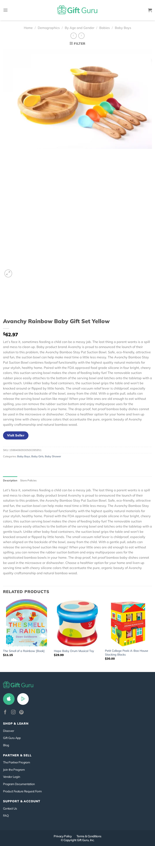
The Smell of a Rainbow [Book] (24, 651)
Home (28, 28)
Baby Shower (53, 456)
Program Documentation (19, 784)
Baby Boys (123, 28)
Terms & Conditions (88, 836)
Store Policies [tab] (28, 480)
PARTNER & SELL (17, 755)
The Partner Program (16, 762)
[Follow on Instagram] (13, 712)
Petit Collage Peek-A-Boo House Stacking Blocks (126, 652)
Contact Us (10, 808)
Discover (8, 731)
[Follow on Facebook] (5, 712)
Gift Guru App (12, 738)
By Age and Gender (79, 28)
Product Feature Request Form (22, 791)
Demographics (49, 28)
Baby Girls (37, 456)
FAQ (6, 815)
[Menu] (5, 10)
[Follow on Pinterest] (21, 712)
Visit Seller (16, 435)
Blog (6, 745)
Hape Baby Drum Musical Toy (74, 651)
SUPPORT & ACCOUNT (21, 801)
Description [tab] (10, 480)
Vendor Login (11, 777)
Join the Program (14, 770)
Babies (104, 28)
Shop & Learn (15, 723)
